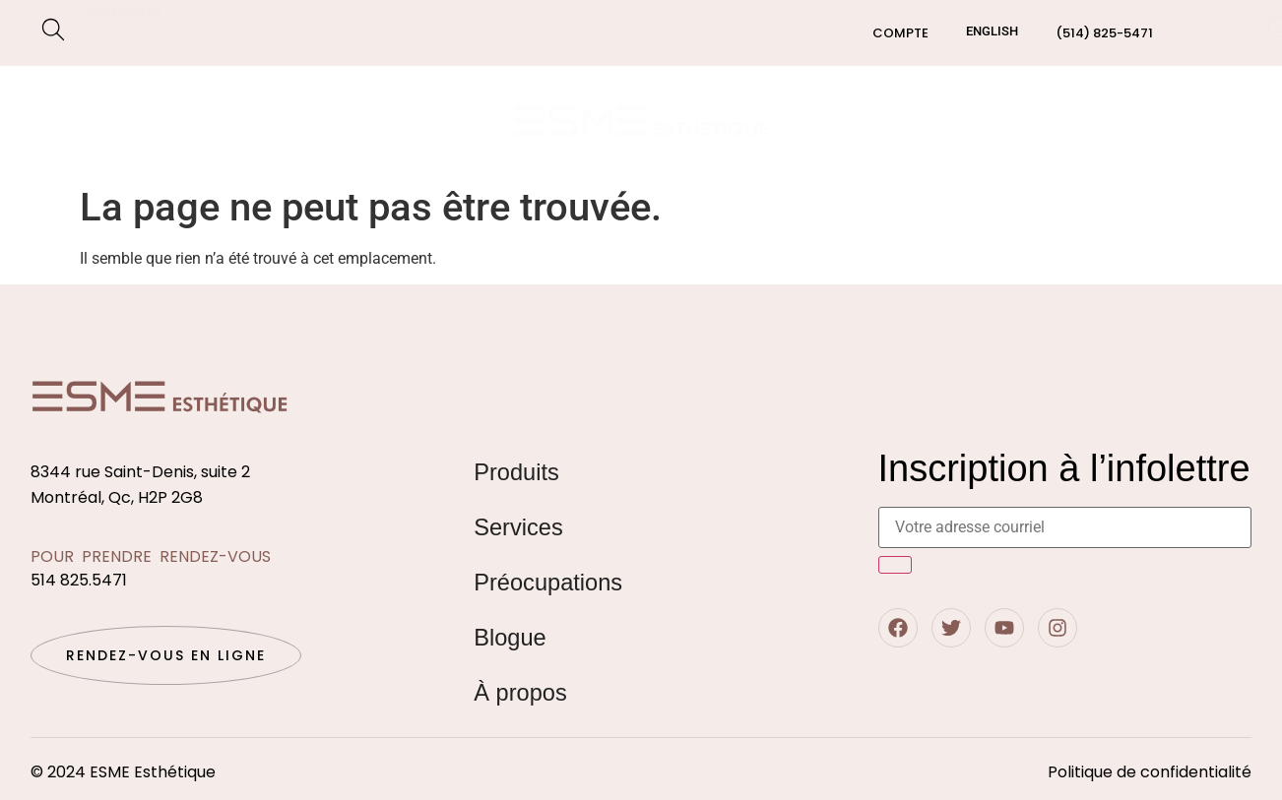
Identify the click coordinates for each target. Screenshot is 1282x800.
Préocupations (125, 144)
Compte (900, 33)
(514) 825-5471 (1104, 33)
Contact (1189, 120)
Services (206, 99)
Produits (517, 472)
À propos (521, 692)
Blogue (1091, 120)
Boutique (92, 98)
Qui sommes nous (964, 120)
